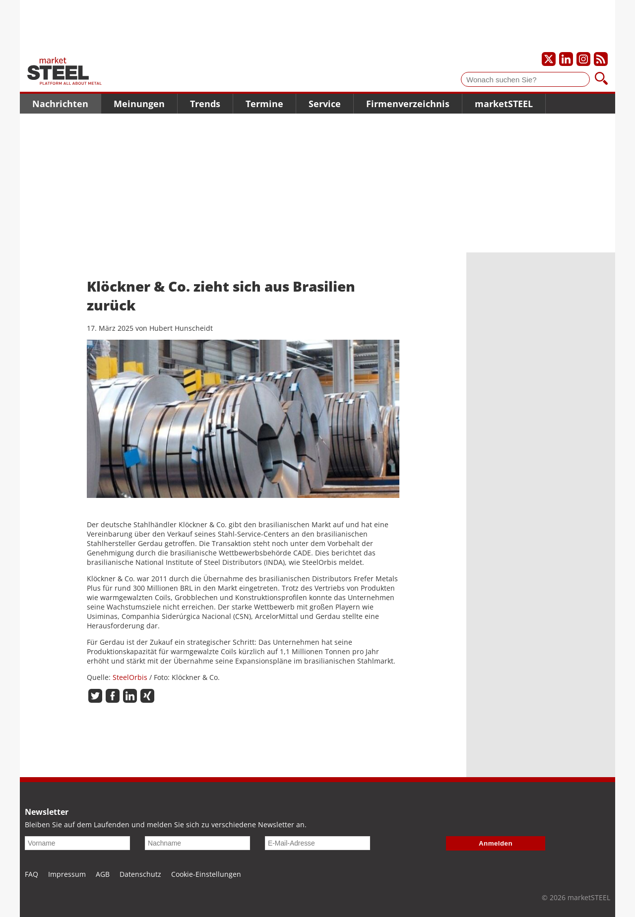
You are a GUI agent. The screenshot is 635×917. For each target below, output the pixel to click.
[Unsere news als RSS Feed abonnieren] (601, 59)
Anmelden (495, 843)
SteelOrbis (130, 677)
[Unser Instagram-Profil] (583, 59)
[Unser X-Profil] (549, 59)
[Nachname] (197, 843)
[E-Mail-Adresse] (317, 843)
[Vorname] (77, 843)
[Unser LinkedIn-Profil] (566, 59)
